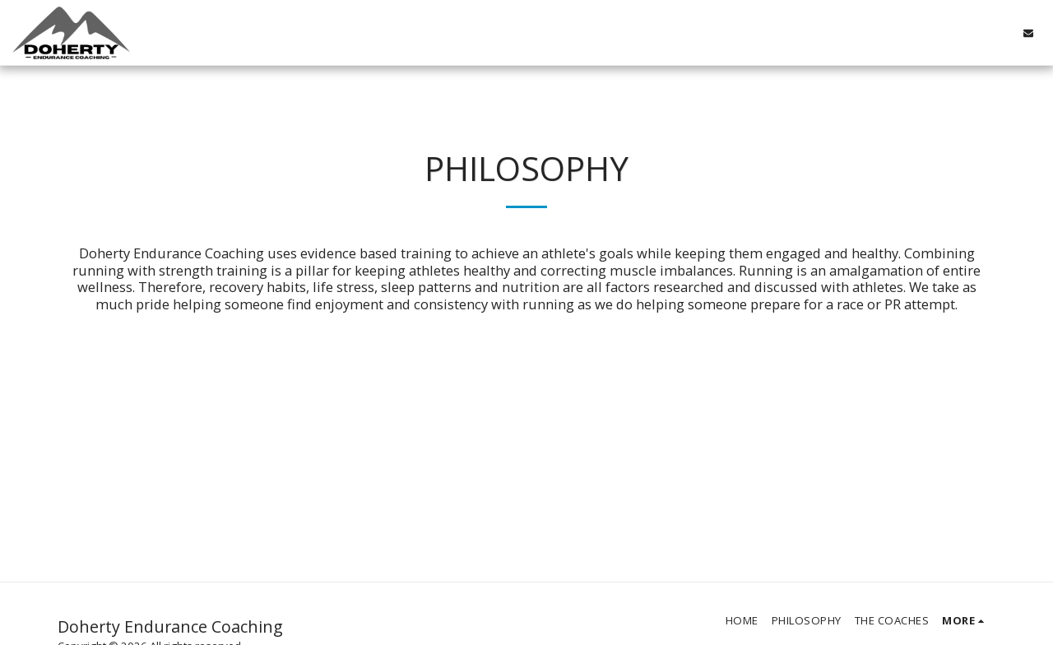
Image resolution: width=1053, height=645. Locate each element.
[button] (1028, 32)
